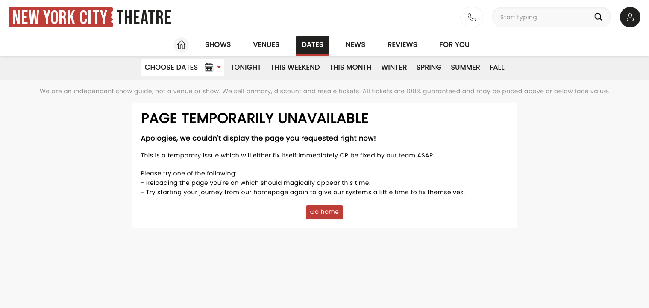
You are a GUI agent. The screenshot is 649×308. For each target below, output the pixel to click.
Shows (218, 45)
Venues (266, 45)
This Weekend (295, 67)
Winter (394, 67)
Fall (497, 67)
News (355, 45)
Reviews (402, 45)
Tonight (245, 67)
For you (454, 45)
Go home (324, 211)
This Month (350, 67)
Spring (428, 67)
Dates (312, 45)
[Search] (600, 17)
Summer (465, 67)
